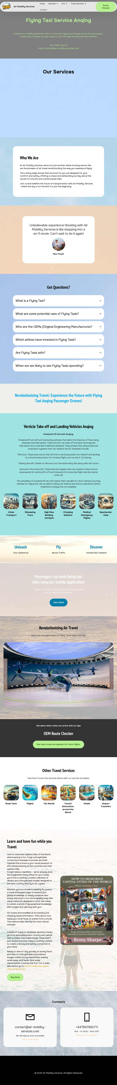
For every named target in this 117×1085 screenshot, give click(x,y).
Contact (43, 10)
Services (52, 3)
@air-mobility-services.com (65, 48)
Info (63, 3)
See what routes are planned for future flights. (58, 744)
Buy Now (15, 977)
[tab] (58, 301)
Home (42, 3)
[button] (58, 301)
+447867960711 (87, 1027)
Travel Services (77, 3)
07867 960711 (60, 45)
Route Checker (106, 6)
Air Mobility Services (24, 7)
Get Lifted (58, 602)
